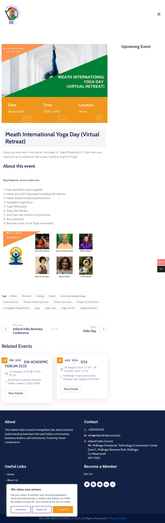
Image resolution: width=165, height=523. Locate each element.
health (52, 296)
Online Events (10, 302)
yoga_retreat (68, 308)
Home (11, 474)
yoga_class (50, 308)
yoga (37, 308)
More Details (15, 393)
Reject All (42, 509)
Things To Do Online (87, 302)
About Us (12, 480)
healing (40, 296)
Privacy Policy (117, 518)
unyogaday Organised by (16, 308)
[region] (41, 500)
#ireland (26, 296)
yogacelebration (88, 308)
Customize (20, 509)
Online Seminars (63, 302)
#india (13, 296)
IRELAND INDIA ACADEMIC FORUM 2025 (26, 364)
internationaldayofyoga (73, 296)
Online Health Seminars (36, 302)
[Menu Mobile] (159, 14)
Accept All (63, 509)
